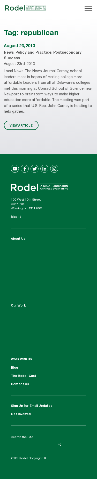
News (9, 53)
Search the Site (22, 437)
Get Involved (21, 414)
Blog (14, 367)
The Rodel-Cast (23, 376)
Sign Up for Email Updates (31, 406)
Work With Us (21, 359)
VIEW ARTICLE (21, 125)
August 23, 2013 (19, 46)
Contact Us (20, 384)
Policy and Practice (33, 53)
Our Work (18, 305)
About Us (18, 239)
